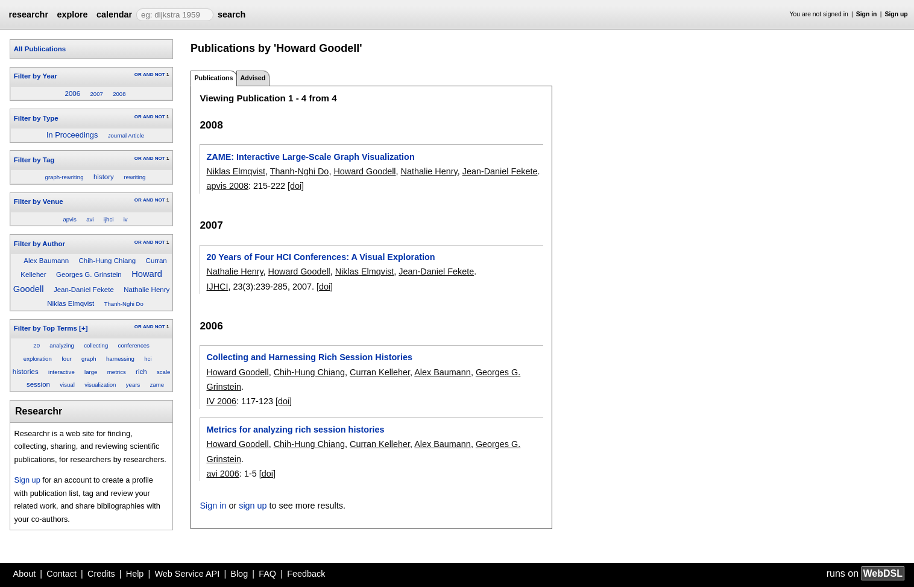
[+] (83, 328)
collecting (96, 345)
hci (147, 358)
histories (26, 371)
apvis (69, 219)
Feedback (306, 574)
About (24, 574)
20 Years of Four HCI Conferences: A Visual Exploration (320, 257)
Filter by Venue (38, 201)
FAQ (267, 574)
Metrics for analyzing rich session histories (295, 429)
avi (89, 219)
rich (141, 371)
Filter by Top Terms (45, 328)
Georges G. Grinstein (89, 274)
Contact (61, 574)
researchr (28, 14)
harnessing (120, 358)
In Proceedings (72, 134)
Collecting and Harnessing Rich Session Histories (309, 357)
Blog (239, 574)
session (38, 384)
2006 (72, 93)
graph (88, 358)
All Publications (40, 48)
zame (157, 384)
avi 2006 (222, 473)
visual (67, 384)
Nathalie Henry (146, 289)
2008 (119, 93)
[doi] (296, 186)
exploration (38, 358)
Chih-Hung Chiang (107, 260)
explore (72, 14)
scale (163, 372)
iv (126, 219)
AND (148, 74)
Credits (101, 574)
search (231, 14)
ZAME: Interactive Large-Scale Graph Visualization (310, 157)
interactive (61, 372)
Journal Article (126, 135)
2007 (96, 93)
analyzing (61, 345)
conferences (134, 345)
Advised (252, 77)
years (133, 384)
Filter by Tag (34, 159)
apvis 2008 (227, 186)
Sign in (866, 14)
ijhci (109, 219)
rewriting (134, 177)
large (90, 372)
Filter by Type (36, 118)
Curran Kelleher (380, 372)
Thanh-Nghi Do (123, 303)
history (103, 176)
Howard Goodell (364, 171)
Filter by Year (35, 76)
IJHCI (217, 286)
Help (135, 574)
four (66, 358)
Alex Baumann (46, 260)
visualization (100, 384)
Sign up (896, 14)
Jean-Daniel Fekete (84, 289)
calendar (114, 14)
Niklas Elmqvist (70, 303)
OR (138, 74)
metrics (116, 372)
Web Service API (186, 574)
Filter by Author (39, 243)
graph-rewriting (64, 177)
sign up (252, 505)
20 (36, 345)
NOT (160, 74)
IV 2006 (221, 401)
